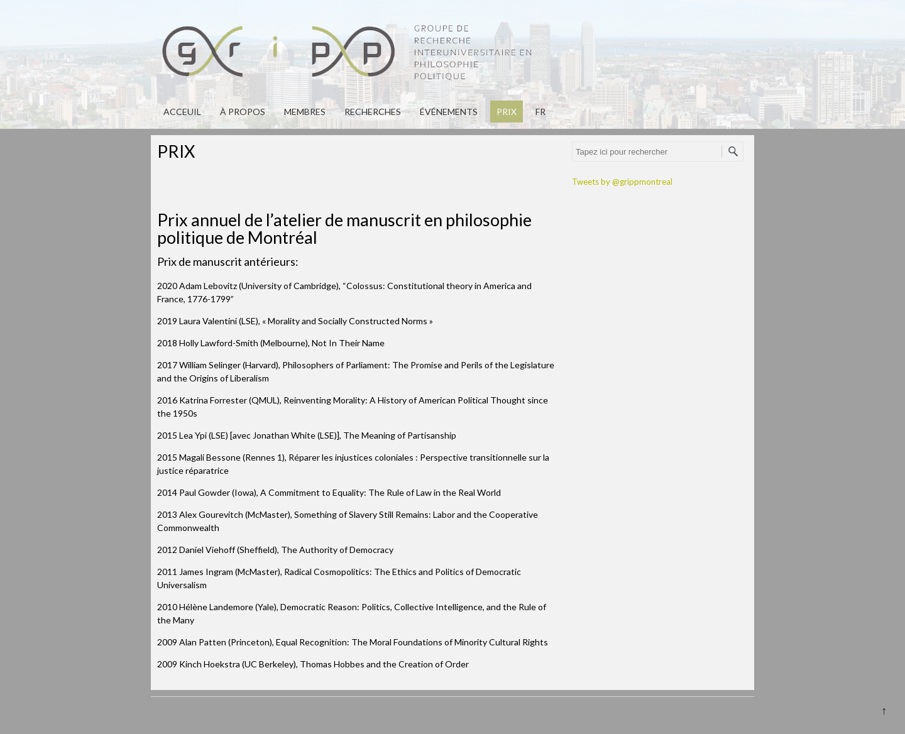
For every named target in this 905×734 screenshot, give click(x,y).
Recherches (372, 111)
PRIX (506, 111)
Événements (449, 111)
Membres (305, 111)
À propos (242, 111)
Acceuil (182, 111)
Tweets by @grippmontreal (622, 182)
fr (540, 111)
